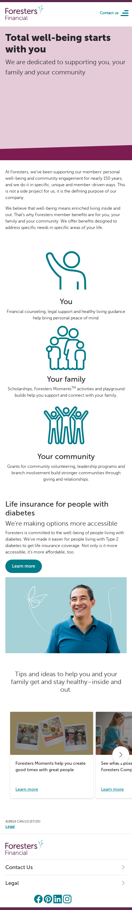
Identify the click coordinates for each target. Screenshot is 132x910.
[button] (120, 754)
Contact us (109, 13)
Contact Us (19, 867)
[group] (51, 755)
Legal (12, 883)
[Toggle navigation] (123, 13)
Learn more (23, 566)
